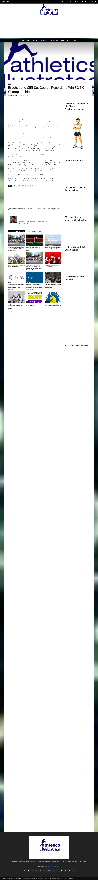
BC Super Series (20, 121)
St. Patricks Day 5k (29, 185)
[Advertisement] (49, 27)
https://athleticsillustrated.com (24, 219)
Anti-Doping (29, 282)
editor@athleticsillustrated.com (52, 866)
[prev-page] (9, 312)
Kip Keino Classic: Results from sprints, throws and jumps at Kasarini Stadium (34, 249)
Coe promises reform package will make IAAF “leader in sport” (49, 209)
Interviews (44, 40)
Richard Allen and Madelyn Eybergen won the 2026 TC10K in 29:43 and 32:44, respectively (16, 249)
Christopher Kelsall (13, 95)
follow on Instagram (76, 109)
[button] (63, 1)
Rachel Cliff (21, 185)
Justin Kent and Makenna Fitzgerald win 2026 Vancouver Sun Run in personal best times (53, 286)
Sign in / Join (5, 2)
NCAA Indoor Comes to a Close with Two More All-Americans (20, 209)
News (29, 40)
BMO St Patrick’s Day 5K (31, 117)
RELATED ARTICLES (16, 231)
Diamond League (54, 40)
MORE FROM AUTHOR (34, 231)
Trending (62, 40)
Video (69, 40)
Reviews (35, 40)
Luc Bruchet (15, 185)
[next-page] (11, 312)
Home (23, 40)
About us (77, 40)
